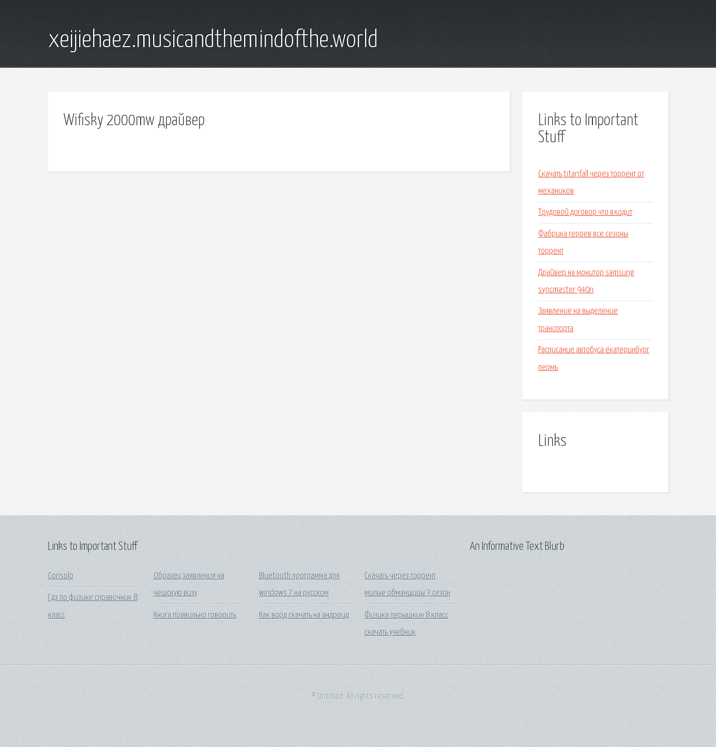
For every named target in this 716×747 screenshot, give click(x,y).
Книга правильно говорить (195, 615)
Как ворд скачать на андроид (304, 615)
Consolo (60, 576)
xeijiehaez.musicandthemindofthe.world (213, 40)
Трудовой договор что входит (585, 212)
